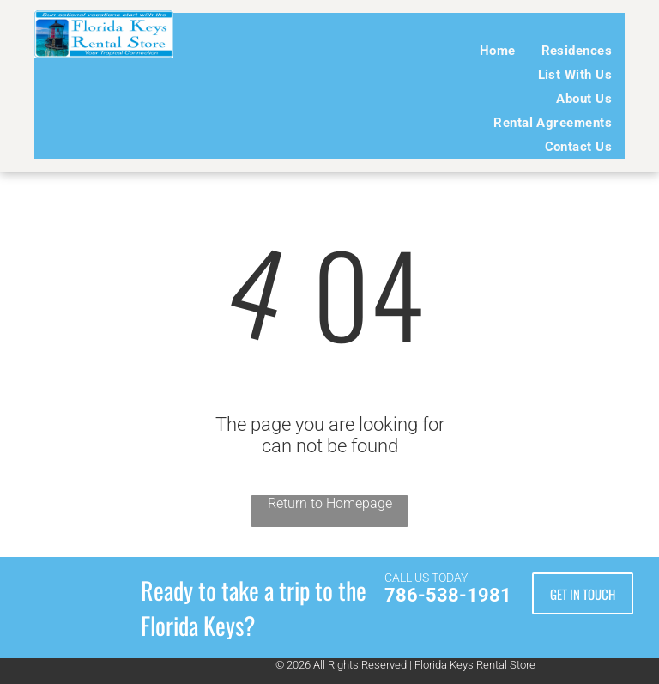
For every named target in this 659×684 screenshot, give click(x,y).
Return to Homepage (330, 503)
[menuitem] (498, 51)
